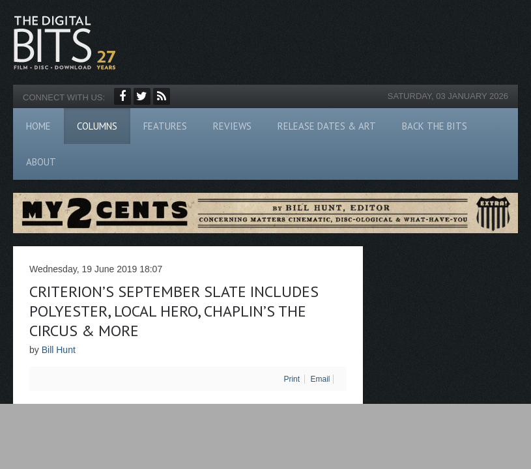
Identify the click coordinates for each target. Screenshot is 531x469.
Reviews (232, 126)
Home (38, 126)
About (41, 162)
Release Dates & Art (327, 126)
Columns (97, 126)
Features (165, 126)
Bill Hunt (59, 350)
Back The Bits (434, 126)
